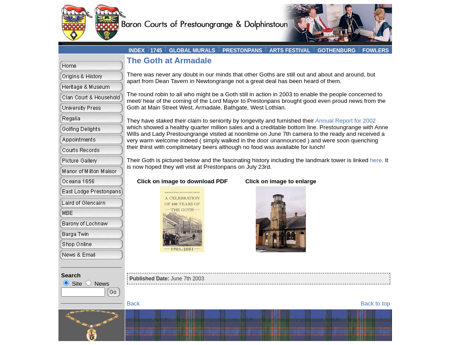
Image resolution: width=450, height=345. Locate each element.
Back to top (375, 303)
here (376, 160)
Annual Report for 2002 (345, 120)
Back (133, 303)
